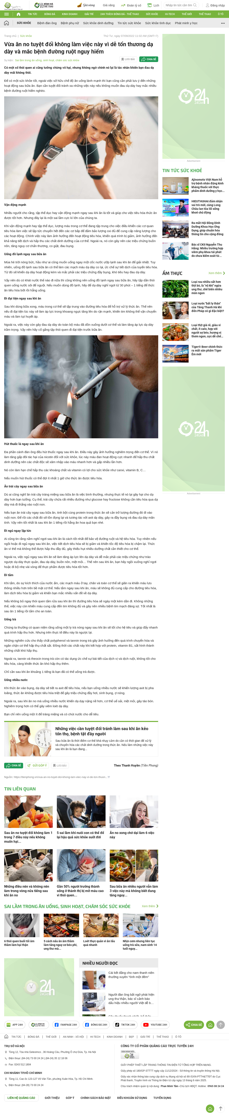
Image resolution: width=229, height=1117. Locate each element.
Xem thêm (148, 906)
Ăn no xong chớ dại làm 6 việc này (132, 835)
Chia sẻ (151, 59)
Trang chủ (10, 35)
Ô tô (220, 14)
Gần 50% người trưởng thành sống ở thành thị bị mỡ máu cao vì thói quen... (80, 891)
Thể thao (205, 14)
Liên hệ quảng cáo (21, 1098)
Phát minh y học (186, 23)
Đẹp (131, 1036)
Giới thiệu (52, 1098)
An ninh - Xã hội (73, 1036)
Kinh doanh (69, 14)
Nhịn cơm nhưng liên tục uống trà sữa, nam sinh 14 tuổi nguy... (140, 944)
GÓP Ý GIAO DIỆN (12, 1111)
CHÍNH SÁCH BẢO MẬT (96, 1098)
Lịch (153, 5)
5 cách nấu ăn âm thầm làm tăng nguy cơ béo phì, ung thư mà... (60, 944)
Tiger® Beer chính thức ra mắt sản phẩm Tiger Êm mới (207, 350)
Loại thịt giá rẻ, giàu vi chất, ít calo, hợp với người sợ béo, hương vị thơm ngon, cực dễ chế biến (206, 330)
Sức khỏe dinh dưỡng (98, 23)
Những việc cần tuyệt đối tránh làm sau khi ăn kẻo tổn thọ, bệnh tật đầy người (101, 731)
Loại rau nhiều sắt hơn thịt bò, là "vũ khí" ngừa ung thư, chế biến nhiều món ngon (207, 287)
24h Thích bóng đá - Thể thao (119, 14)
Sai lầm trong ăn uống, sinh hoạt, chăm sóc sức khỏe (47, 60)
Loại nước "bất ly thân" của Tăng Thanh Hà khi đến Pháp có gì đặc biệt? (208, 307)
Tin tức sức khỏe (129, 23)
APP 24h (15, 1025)
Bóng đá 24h (96, 1025)
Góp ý (70, 1098)
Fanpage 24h (66, 1025)
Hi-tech (170, 14)
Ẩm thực (172, 273)
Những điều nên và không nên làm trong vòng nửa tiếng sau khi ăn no (26, 891)
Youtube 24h (155, 1025)
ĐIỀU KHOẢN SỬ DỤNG (132, 1098)
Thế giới (187, 14)
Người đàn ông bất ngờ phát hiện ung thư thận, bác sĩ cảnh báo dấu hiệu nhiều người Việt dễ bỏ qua (131, 999)
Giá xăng (109, 5)
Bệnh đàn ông (47, 23)
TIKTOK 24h (125, 1025)
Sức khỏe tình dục (158, 23)
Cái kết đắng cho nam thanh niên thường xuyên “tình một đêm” (131, 975)
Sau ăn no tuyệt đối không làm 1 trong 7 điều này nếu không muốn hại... (28, 837)
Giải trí (89, 14)
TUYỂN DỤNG (162, 1098)
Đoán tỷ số (131, 5)
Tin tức (32, 14)
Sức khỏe (152, 14)
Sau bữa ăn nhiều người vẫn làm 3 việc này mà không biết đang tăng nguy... (134, 891)
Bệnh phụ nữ (70, 23)
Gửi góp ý (37, 765)
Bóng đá (49, 14)
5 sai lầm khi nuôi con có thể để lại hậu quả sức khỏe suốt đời (80, 835)
